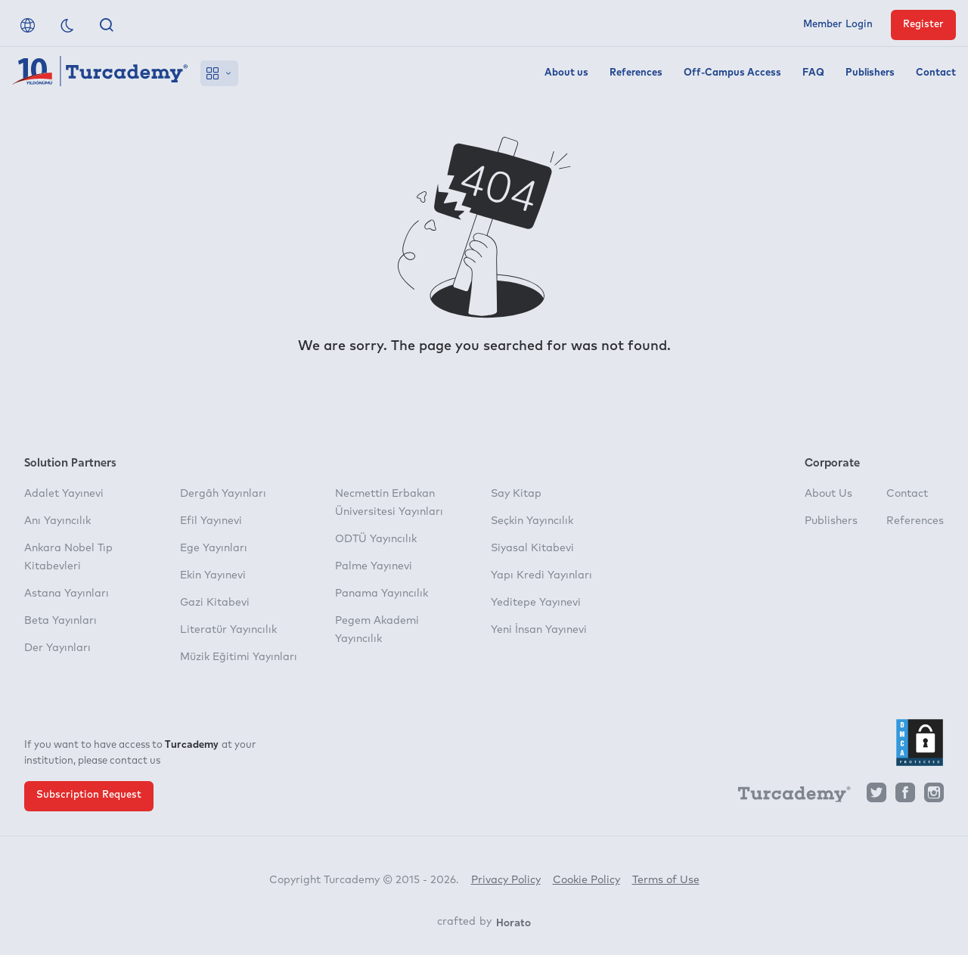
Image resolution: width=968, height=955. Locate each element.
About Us (828, 493)
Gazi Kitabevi (215, 602)
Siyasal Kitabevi (532, 548)
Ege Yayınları (213, 548)
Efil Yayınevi (211, 521)
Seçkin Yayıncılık (532, 521)
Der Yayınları (57, 648)
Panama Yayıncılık (381, 593)
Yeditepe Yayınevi (536, 602)
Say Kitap (516, 493)
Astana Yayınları (66, 593)
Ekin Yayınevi (213, 575)
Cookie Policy (586, 880)
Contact (936, 73)
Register (923, 24)
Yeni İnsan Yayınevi (539, 630)
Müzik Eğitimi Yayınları (238, 657)
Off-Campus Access (732, 73)
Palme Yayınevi (373, 566)
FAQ (813, 73)
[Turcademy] (787, 797)
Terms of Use (666, 880)
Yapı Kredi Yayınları (541, 575)
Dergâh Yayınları (223, 493)
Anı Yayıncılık (57, 521)
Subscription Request (88, 795)
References (636, 73)
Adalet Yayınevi (64, 493)
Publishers (870, 73)
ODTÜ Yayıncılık (376, 539)
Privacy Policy (506, 880)
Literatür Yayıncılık (228, 630)
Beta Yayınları (60, 620)
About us (566, 73)
